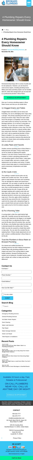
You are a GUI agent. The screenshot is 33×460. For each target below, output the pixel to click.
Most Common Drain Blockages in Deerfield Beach (16, 366)
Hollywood (4, 403)
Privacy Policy (17, 438)
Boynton (13, 404)
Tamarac (28, 401)
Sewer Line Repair (7, 333)
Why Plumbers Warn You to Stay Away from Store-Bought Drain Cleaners (15, 351)
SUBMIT (7, 298)
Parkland (10, 401)
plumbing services (7, 247)
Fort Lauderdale (27, 403)
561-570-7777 (16, 416)
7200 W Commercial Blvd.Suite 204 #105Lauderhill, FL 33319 (16, 432)
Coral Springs (16, 401)
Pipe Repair (5, 328)
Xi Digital (22, 453)
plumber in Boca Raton (18, 93)
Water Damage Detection (9, 331)
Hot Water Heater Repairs (9, 319)
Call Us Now (16, 458)
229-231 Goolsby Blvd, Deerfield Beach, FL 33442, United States (16, 426)
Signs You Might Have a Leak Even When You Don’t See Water (16, 361)
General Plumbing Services (15, 49)
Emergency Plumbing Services (10, 313)
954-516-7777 (16, 413)
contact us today (17, 257)
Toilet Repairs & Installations (9, 336)
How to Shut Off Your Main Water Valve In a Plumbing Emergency (14, 345)
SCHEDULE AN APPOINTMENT (16, 97)
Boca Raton (4, 401)
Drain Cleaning (6, 322)
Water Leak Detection (8, 325)
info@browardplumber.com (16, 418)
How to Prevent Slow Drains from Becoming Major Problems (15, 356)
